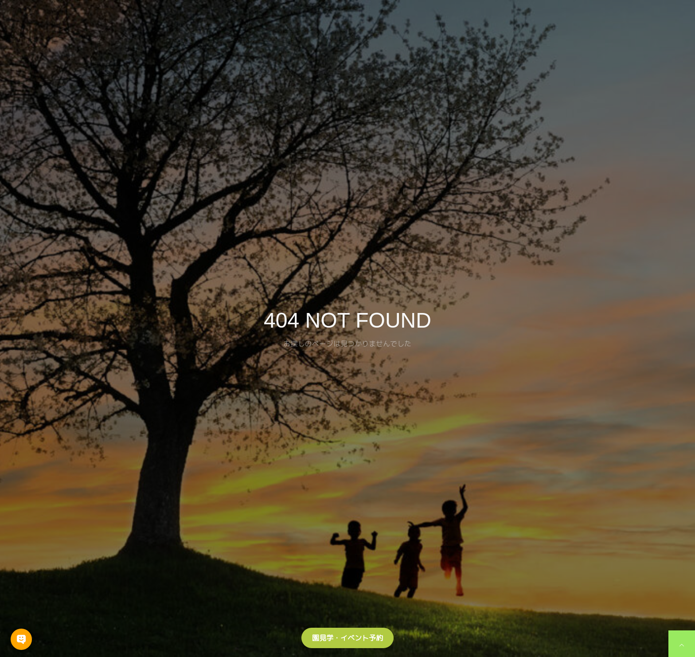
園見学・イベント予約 (347, 638)
